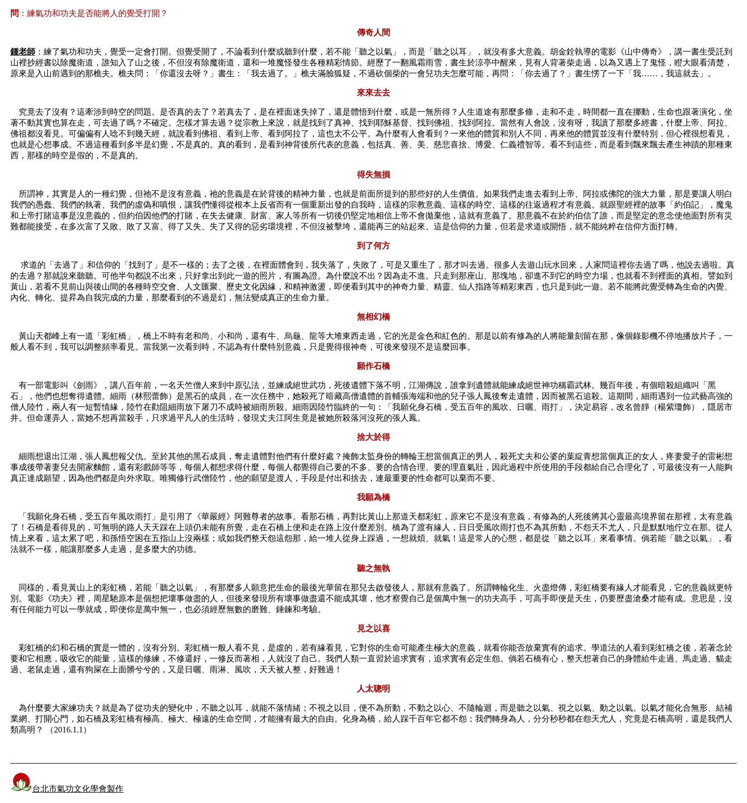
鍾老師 (22, 51)
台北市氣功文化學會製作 (66, 788)
